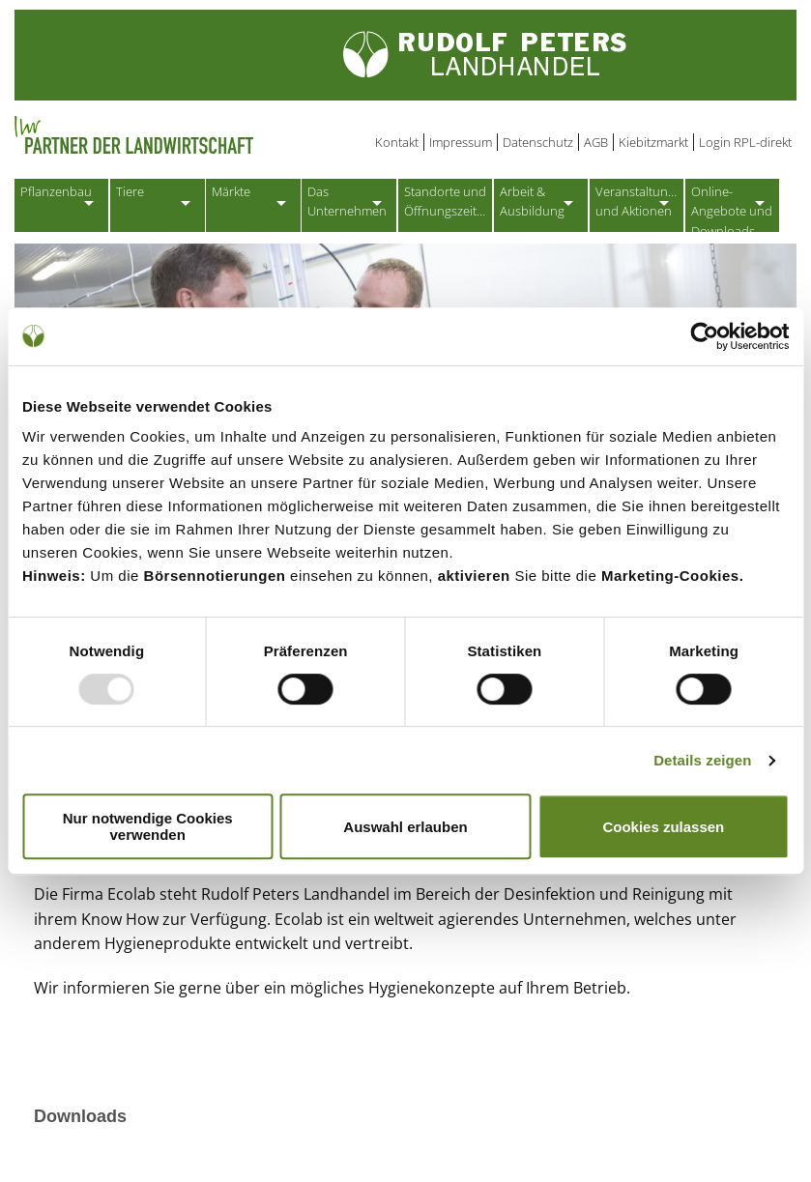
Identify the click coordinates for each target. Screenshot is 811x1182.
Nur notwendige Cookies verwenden (148, 826)
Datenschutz (538, 142)
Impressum (460, 142)
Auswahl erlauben (405, 827)
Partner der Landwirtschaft (211, 135)
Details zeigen (702, 760)
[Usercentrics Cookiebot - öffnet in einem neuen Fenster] (704, 336)
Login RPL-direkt (745, 142)
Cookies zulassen (663, 827)
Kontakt (397, 142)
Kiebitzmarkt (653, 142)
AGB (596, 142)
